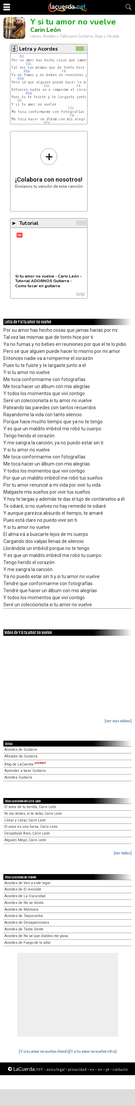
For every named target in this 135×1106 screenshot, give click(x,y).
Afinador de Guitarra (20, 756)
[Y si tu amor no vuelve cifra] (92, 1051)
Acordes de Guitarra (20, 749)
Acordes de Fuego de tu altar (27, 942)
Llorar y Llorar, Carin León (25, 820)
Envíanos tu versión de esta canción (49, 168)
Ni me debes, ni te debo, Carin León (33, 813)
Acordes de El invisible (22, 889)
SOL (29, 64)
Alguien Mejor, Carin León (25, 840)
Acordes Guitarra (18, 777)
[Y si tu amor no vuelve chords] (44, 1051)
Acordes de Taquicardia (23, 916)
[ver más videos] (118, 721)
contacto (120, 1069)
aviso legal (55, 1069)
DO (22, 56)
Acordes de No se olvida (23, 903)
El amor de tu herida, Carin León (30, 807)
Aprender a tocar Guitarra (25, 771)
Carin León (45, 30)
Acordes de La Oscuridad (24, 896)
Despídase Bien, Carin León (27, 833)
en (100, 1069)
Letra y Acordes (38, 49)
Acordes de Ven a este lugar (27, 883)
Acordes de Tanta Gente (23, 929)
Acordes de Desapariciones (26, 922)
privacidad (77, 1069)
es (92, 1069)
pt (107, 1069)
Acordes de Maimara (21, 909)
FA (64, 71)
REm (27, 71)
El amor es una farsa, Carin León (31, 826)
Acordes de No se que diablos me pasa (36, 936)
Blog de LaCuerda (25, 764)
